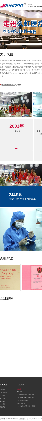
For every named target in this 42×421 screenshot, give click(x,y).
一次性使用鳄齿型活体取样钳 (25, 397)
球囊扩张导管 (21, 403)
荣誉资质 (2, 398)
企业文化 (2, 395)
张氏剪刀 (19, 391)
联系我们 (2, 407)
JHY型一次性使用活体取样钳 (25, 394)
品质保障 (2, 401)
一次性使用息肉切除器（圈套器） (27, 406)
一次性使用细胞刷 (22, 400)
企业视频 (2, 404)
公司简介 (2, 389)
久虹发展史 (3, 392)
